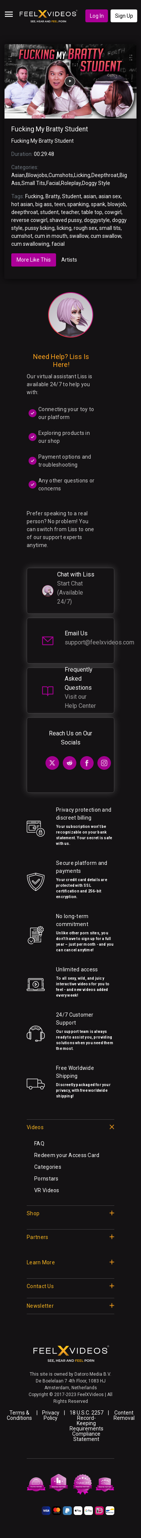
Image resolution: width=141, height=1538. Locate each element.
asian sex (110, 196)
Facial (53, 183)
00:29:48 (44, 154)
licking (64, 228)
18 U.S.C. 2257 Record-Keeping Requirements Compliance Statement (86, 1426)
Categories (47, 1167)
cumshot (21, 236)
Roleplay (71, 183)
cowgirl (113, 212)
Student (71, 196)
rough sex (85, 228)
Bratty (52, 196)
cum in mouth (51, 236)
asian (89, 196)
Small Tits (33, 183)
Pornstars (46, 1179)
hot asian (22, 204)
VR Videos (46, 1190)
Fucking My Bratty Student (49, 129)
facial (58, 244)
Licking (82, 175)
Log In (97, 16)
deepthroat (24, 212)
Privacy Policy (50, 1415)
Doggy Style (96, 183)
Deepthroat (104, 175)
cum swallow (106, 236)
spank (98, 204)
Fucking (34, 196)
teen (59, 204)
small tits (110, 228)
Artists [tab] (69, 260)
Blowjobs (36, 175)
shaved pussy (66, 220)
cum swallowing (30, 244)
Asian (18, 175)
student (49, 212)
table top (91, 212)
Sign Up (124, 16)
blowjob (117, 204)
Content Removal (124, 1415)
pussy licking (40, 228)
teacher (70, 212)
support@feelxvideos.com (99, 642)
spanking (78, 204)
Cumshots (61, 175)
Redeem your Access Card (66, 1155)
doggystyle (97, 220)
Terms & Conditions (19, 1415)
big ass (43, 204)
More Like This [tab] (34, 260)
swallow (79, 236)
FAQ (39, 1143)
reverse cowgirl (29, 220)
